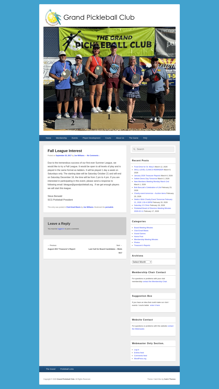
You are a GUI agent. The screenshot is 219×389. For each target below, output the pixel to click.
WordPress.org (140, 358)
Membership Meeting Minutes (146, 239)
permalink (109, 207)
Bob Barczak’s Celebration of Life (147, 187)
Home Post (138, 236)
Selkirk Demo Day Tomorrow (145, 178)
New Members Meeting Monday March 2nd (151, 181)
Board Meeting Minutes (143, 228)
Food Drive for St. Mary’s (144, 167)
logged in (61, 229)
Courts (108, 138)
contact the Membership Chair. (155, 281)
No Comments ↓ (93, 156)
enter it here (155, 305)
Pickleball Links (67, 369)
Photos (137, 242)
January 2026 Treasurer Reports (147, 176)
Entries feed (139, 353)
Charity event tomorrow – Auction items (150, 193)
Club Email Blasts (73, 207)
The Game (133, 138)
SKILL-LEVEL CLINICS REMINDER (148, 170)
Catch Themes (170, 379)
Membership (61, 138)
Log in (136, 350)
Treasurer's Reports (142, 245)
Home (48, 138)
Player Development (91, 138)
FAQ (145, 138)
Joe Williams (79, 156)
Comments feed (140, 356)
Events (75, 138)
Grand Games (140, 233)
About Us (120, 138)
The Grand (50, 369)
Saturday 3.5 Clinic (141, 205)
